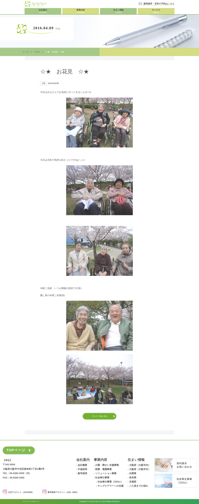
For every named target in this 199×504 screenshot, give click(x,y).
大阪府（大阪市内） (139, 465)
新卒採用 (82, 473)
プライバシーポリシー (30, 501)
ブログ (37, 52)
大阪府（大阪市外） (139, 469)
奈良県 (132, 477)
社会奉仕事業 (102, 477)
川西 (43, 83)
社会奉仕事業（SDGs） (110, 482)
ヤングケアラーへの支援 (111, 486)
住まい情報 (136, 460)
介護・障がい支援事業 (107, 465)
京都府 (132, 482)
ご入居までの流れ (138, 486)
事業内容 (100, 460)
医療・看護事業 (103, 469)
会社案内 (83, 460)
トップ (25, 52)
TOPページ (15, 450)
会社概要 (82, 465)
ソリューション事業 (105, 473)
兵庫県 (132, 473)
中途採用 (82, 469)
